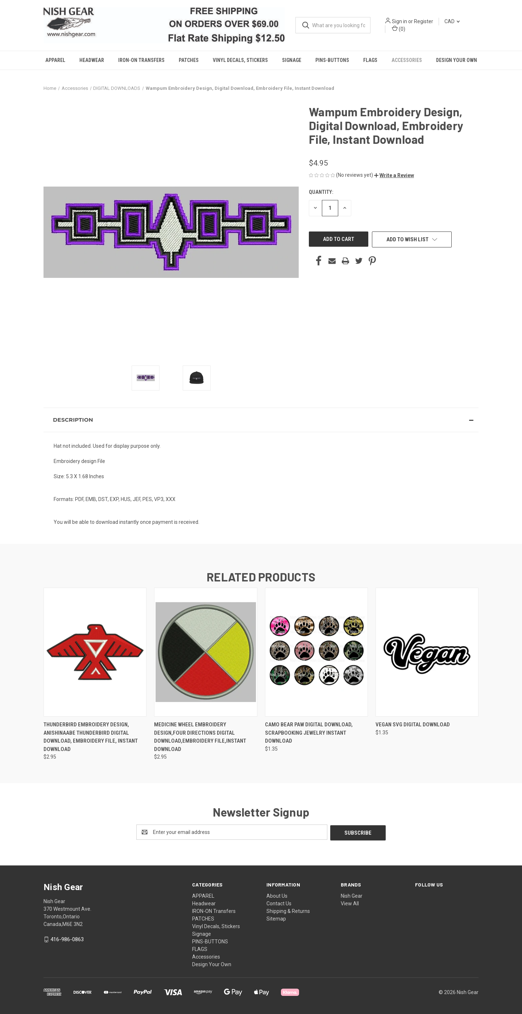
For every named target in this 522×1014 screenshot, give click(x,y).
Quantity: (321, 192)
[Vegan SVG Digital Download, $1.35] (427, 652)
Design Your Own (456, 60)
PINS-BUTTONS (332, 60)
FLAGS (370, 60)
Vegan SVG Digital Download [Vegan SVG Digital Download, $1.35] (413, 724)
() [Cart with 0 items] (398, 28)
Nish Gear (351, 895)
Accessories (407, 60)
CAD (452, 21)
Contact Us (278, 903)
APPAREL (55, 60)
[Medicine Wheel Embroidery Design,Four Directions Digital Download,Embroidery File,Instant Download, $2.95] (206, 652)
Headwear (91, 60)
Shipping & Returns (288, 910)
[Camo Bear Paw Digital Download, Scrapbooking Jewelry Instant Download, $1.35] (316, 652)
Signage (291, 60)
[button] (394, 175)
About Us (276, 895)
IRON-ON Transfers (141, 60)
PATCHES (189, 60)
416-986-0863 (67, 938)
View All (350, 903)
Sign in (399, 21)
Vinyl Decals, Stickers (240, 60)
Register (423, 21)
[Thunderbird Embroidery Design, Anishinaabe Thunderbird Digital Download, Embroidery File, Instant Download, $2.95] (95, 652)
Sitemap (276, 918)
